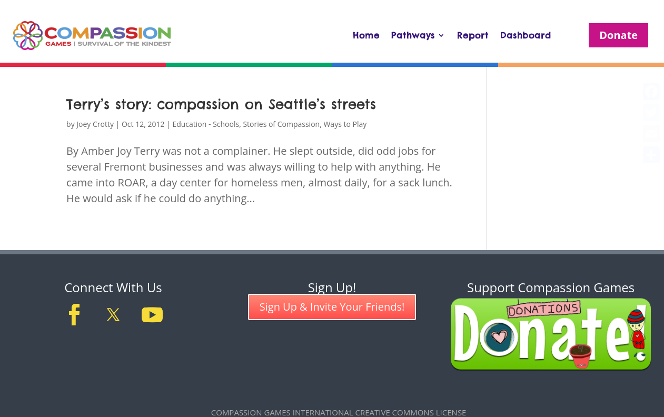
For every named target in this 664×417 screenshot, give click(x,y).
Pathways (413, 35)
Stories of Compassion (281, 124)
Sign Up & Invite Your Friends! (332, 307)
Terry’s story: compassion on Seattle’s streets (221, 104)
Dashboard (525, 35)
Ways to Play (344, 124)
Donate (618, 35)
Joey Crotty (95, 124)
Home (366, 35)
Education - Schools (205, 124)
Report (473, 35)
